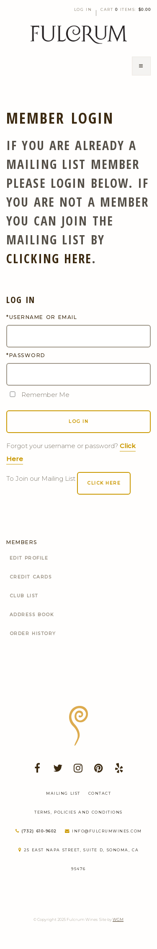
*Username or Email (41, 317)
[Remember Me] (12, 394)
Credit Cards (31, 577)
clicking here (49, 258)
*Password (26, 355)
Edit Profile (29, 558)
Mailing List (63, 793)
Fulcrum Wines (79, 34)
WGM (118, 919)
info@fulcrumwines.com (103, 831)
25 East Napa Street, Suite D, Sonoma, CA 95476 (78, 859)
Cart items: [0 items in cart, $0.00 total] (125, 9)
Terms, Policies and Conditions (78, 812)
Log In (83, 9)
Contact (99, 793)
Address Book (32, 614)
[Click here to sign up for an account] (104, 483)
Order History (33, 633)
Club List (24, 596)
